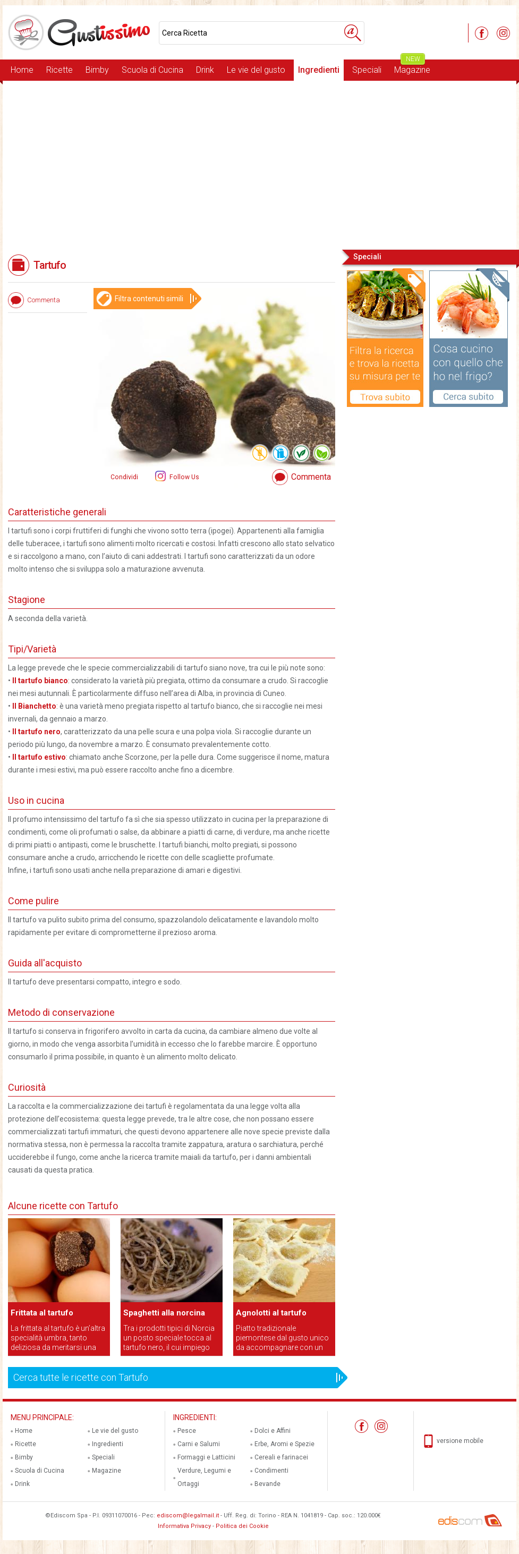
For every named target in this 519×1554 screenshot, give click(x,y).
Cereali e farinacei (281, 1457)
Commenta (311, 477)
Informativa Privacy (184, 1526)
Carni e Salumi (198, 1444)
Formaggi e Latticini (206, 1457)
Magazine (412, 67)
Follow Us (183, 477)
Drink (205, 70)
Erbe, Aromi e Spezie (284, 1444)
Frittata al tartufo (42, 1313)
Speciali (366, 70)
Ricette (59, 70)
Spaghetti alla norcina (164, 1313)
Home (22, 70)
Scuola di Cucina (152, 70)
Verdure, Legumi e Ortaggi (204, 1477)
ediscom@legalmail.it (188, 1515)
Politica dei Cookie (242, 1526)
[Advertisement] (259, 164)
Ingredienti (318, 70)
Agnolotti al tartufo (271, 1313)
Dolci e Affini (272, 1430)
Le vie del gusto (256, 70)
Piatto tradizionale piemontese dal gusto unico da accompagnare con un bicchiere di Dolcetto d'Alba (282, 1338)
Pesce (186, 1430)
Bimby (97, 70)
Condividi (124, 477)
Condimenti (271, 1470)
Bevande (267, 1484)
